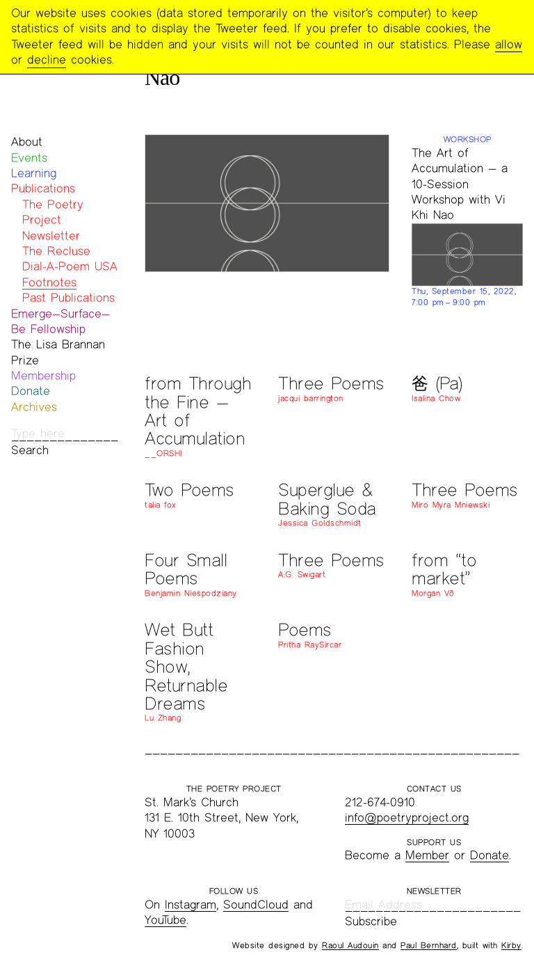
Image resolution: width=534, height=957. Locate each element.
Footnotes (49, 282)
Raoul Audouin (350, 945)
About (26, 141)
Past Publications (68, 297)
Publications (43, 188)
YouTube (165, 919)
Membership (43, 375)
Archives (34, 407)
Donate (30, 390)
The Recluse (56, 251)
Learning (33, 173)
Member (427, 855)
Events (29, 157)
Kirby (511, 945)
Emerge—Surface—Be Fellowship (60, 321)
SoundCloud (256, 904)
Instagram (190, 904)
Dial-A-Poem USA (70, 266)
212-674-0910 (380, 802)
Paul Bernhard (428, 945)
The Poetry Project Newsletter (52, 220)
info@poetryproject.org (407, 817)
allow (508, 44)
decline (46, 59)
